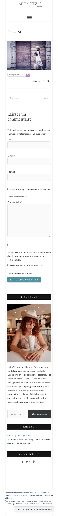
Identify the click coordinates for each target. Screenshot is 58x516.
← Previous (13, 98)
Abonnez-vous (39, 414)
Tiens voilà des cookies (43, 504)
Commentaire (14, 202)
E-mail (11, 155)
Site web (11, 171)
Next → (47, 98)
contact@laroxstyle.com (19, 435)
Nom (10, 139)
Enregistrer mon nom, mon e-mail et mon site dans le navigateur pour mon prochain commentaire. (29, 256)
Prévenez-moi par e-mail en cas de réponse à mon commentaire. (28, 193)
